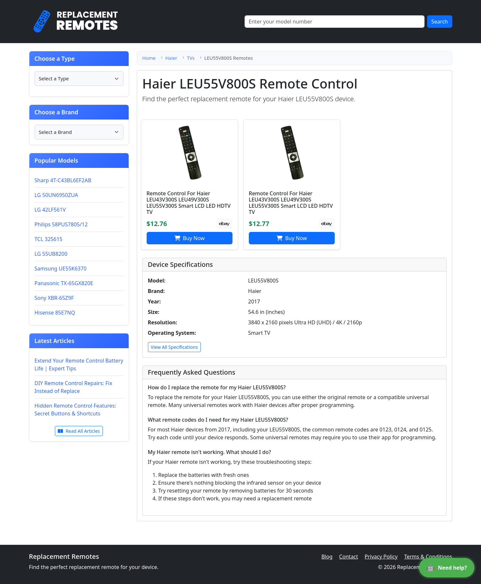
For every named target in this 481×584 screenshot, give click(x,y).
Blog (326, 556)
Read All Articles (79, 431)
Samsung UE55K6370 (61, 268)
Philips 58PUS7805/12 (61, 224)
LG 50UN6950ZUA (56, 195)
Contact (348, 556)
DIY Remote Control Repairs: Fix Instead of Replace (73, 387)
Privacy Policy (380, 556)
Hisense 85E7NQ (55, 312)
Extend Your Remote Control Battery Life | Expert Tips (79, 364)
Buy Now (189, 238)
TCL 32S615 (49, 239)
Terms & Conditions (428, 556)
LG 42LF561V (50, 209)
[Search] (335, 21)
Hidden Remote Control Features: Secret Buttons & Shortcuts (75, 409)
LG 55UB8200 (51, 253)
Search (439, 21)
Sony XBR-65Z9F (54, 297)
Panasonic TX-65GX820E (64, 283)
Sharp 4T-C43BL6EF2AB (63, 180)
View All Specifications (174, 347)
